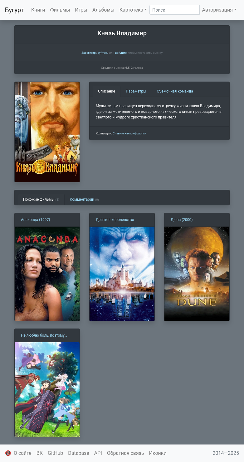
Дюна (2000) (182, 220)
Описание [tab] (106, 91)
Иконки (158, 453)
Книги (38, 10)
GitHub (55, 453)
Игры (81, 10)
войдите (121, 52)
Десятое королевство (115, 220)
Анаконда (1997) (35, 220)
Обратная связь (125, 453)
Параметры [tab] (136, 91)
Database (78, 453)
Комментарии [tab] (84, 199)
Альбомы (103, 10)
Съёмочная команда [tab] (175, 91)
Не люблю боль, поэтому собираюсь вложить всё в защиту (44, 335)
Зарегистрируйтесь (94, 52)
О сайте (23, 453)
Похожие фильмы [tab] (41, 199)
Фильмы (60, 10)
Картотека (132, 10)
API (98, 453)
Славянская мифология (129, 133)
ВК (40, 453)
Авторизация (217, 10)
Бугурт (14, 10)
